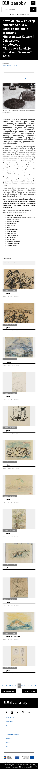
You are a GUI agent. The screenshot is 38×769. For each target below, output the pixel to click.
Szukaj (33, 9)
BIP (6, 726)
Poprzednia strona (9, 691)
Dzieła (15, 65)
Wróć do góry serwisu (12, 747)
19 (25, 686)
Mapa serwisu (9, 721)
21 (31, 686)
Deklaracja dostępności (12, 734)
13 (7, 686)
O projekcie (9, 730)
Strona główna (7, 65)
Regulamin (9, 738)
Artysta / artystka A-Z (19, 263)
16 (16, 686)
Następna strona (29, 691)
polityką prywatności (24, 767)
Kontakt (8, 742)
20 (28, 686)
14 (10, 686)
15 (13, 686)
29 (35, 686)
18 (22, 686)
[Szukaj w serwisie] (16, 9)
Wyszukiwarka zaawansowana (19, 14)
